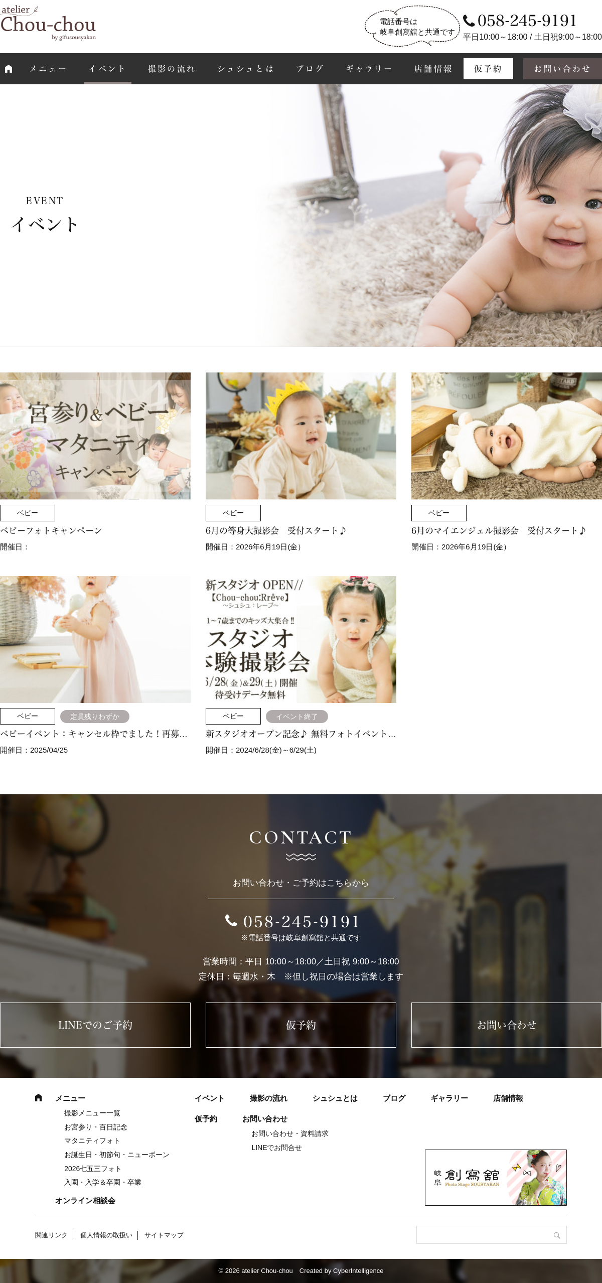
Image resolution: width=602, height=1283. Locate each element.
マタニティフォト (92, 1140)
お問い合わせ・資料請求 (290, 1133)
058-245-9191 (302, 921)
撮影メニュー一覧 (92, 1113)
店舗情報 (433, 69)
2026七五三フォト (93, 1169)
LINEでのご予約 (95, 1025)
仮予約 (488, 69)
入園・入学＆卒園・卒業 (102, 1182)
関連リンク (51, 1235)
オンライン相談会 (85, 1200)
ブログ (310, 69)
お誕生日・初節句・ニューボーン (117, 1155)
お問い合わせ (507, 1025)
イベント (107, 69)
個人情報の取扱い (106, 1235)
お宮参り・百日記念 (95, 1127)
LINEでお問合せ (276, 1148)
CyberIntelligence (358, 1270)
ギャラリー (370, 69)
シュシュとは (246, 69)
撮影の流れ (172, 69)
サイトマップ (164, 1235)
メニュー (48, 69)
